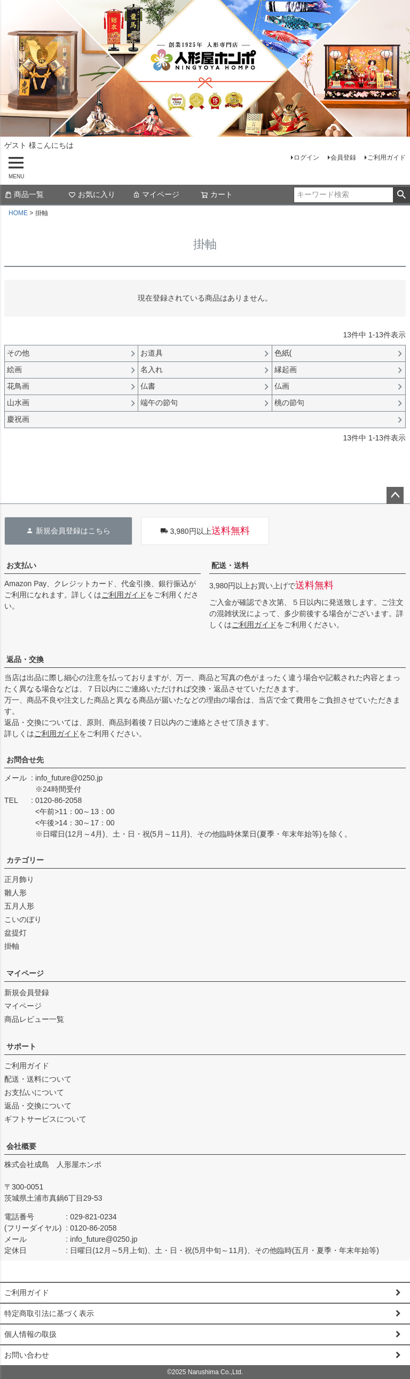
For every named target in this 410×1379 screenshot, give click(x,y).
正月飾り (19, 879)
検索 (401, 194)
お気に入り (91, 194)
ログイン (306, 157)
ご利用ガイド (386, 157)
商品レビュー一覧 (34, 1019)
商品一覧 (24, 194)
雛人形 (15, 892)
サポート (21, 1046)
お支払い (21, 565)
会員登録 (343, 157)
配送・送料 (230, 565)
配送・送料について (38, 1079)
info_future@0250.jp (68, 778)
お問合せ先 (25, 759)
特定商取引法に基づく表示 (49, 1313)
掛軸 (11, 946)
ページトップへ (395, 495)
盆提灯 (15, 932)
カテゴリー (25, 860)
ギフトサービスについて (45, 1119)
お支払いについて (34, 1092)
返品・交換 (25, 659)
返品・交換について (38, 1105)
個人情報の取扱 (30, 1334)
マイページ (155, 194)
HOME (18, 213)
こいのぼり (23, 919)
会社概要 (21, 1146)
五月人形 (19, 906)
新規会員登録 (26, 992)
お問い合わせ (26, 1355)
